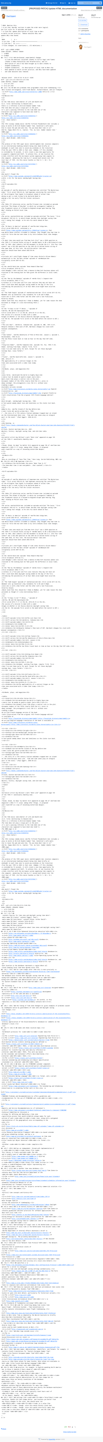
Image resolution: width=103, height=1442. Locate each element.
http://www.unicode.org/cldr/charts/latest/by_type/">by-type (31, 1359)
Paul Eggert (11, 16)
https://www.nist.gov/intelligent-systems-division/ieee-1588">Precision (33, 1255)
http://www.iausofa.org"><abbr (17, 1301)
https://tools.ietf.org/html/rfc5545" (29, 1058)
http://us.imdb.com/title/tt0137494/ (15, 166)
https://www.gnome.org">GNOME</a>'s (25, 1156)
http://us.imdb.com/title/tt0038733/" (22, 116)
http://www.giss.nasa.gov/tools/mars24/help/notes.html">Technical (31, 1313)
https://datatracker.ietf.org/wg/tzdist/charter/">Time (29, 1040)
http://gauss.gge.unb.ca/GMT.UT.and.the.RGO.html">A (31, 1271)
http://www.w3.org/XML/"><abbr (20, 1072)
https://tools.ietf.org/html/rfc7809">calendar (36, 1048)
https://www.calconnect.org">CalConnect (23, 1086)
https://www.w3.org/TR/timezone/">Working (27, 1208)
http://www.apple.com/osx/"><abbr (21, 955)
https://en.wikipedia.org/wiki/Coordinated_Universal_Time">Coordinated (32, 971)
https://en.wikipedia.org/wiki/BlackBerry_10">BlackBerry (30, 933)
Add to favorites (84, 34)
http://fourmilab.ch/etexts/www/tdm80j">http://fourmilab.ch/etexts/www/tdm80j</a (39, 718)
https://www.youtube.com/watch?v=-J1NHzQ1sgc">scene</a (26, 230)
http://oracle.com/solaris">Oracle (21, 953)
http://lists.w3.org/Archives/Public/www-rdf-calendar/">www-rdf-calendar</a (34, 1126)
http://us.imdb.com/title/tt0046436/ (15, 136)
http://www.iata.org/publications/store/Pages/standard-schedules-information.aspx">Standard (41, 1180)
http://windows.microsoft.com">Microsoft (24, 939)
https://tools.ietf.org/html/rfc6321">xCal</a (32, 1068)
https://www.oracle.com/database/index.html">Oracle (28, 951)
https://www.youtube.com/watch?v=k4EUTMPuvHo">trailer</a (30, 176)
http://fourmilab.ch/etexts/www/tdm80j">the (25, 393)
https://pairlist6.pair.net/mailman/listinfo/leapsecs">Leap (28, 1335)
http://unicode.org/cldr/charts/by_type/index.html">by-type (31, 1357)
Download (83, 25)
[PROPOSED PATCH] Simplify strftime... (13, 10)
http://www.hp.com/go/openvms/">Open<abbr (24, 947)
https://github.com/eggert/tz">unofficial (26, 992)
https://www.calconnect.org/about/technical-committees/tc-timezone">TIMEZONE (37, 1110)
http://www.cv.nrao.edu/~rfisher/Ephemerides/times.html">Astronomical (32, 1283)
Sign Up (72, 3)
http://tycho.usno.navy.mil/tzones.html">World (29, 1170)
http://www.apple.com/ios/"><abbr (21, 935)
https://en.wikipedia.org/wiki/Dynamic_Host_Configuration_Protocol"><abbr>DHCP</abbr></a (39, 1265)
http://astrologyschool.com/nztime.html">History (24, 1239)
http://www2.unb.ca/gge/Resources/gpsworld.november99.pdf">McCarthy (31, 1341)
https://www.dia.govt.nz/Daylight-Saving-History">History (27, 1235)
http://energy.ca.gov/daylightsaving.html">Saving (30, 1214)
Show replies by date (69, 1432)
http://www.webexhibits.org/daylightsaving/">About (30, 1204)
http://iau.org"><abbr (23, 1295)
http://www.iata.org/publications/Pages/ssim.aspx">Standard (37, 1176)
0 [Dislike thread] (69, 1427)
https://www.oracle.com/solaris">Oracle (23, 961)
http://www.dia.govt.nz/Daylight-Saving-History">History (27, 1233)
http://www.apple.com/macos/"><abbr (22, 941)
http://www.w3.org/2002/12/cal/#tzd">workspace (23, 1136)
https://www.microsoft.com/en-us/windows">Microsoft (28, 945)
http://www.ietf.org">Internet (26, 1036)
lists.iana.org (6, 3)
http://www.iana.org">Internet (40, 987)
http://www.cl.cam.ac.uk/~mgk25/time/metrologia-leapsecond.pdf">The (34, 1347)
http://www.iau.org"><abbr (24, 1297)
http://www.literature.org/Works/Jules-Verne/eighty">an (29, 389)
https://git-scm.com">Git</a (21, 998)
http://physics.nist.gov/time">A (24, 1198)
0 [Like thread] (66, 1427)
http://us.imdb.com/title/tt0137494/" (22, 164)
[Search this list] (88, 3)
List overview (82, 20)
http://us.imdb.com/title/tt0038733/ (15, 118)
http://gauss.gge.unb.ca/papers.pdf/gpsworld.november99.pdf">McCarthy (32, 1339)
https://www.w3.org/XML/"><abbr (20, 1074)
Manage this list (51, 3)
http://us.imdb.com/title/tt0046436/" (22, 134)
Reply (3, 1429)
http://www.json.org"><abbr (23, 1082)
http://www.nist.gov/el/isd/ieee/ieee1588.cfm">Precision (36, 1251)
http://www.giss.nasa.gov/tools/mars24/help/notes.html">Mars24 (29, 1321)
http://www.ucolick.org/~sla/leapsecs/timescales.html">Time (31, 1291)
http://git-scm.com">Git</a (21, 996)
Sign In (63, 3)
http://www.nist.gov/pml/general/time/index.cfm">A (30, 1196)
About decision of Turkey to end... (91, 10)
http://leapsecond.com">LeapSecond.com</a (27, 1329)
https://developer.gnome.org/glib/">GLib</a (25, 1160)
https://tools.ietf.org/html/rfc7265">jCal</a (26, 1078)
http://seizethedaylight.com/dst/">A (25, 1219)
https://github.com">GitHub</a (24, 1000)
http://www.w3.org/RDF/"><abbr (17, 1130)
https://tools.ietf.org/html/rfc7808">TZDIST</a (24, 1044)
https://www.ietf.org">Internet (26, 1038)
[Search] (100, 3)
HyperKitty (52, 1439)
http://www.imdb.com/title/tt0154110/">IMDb (26, 92)
